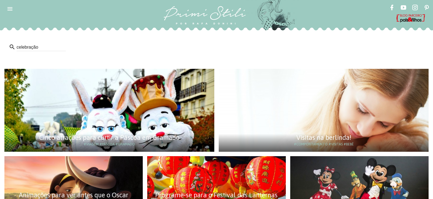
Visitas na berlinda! (323, 137)
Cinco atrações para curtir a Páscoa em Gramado (109, 137)
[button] (10, 8)
